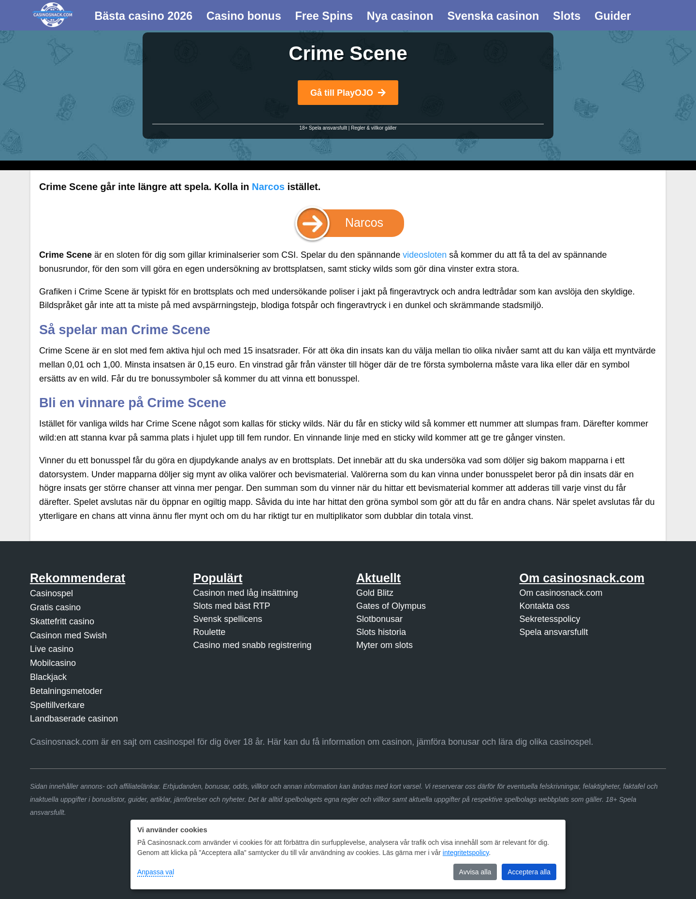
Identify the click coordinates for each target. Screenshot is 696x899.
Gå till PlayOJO (348, 93)
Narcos (268, 186)
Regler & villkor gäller (373, 128)
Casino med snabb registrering (252, 645)
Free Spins (324, 16)
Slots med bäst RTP (231, 606)
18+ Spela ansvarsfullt (323, 128)
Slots (566, 16)
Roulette (209, 632)
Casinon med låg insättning (245, 593)
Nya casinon (400, 16)
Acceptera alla (529, 872)
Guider (612, 16)
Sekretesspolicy (549, 619)
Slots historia (381, 632)
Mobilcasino (53, 663)
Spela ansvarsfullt (553, 632)
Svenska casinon (493, 16)
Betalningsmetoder (66, 691)
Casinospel (51, 593)
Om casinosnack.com (560, 593)
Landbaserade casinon (74, 718)
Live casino (51, 649)
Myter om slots (384, 645)
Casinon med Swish (68, 635)
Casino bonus (243, 16)
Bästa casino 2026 (143, 16)
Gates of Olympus (391, 606)
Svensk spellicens (227, 619)
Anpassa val (155, 872)
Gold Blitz (374, 593)
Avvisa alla (475, 872)
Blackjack (48, 677)
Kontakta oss (544, 606)
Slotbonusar (379, 619)
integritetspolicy (466, 852)
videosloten (425, 255)
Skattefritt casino (62, 621)
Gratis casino (55, 607)
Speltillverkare (57, 705)
